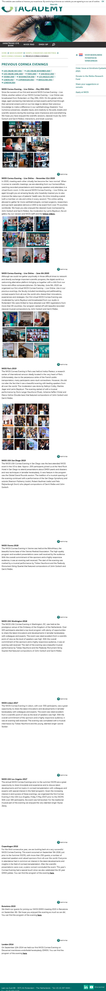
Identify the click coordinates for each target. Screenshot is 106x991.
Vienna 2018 (9, 77)
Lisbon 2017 (9, 80)
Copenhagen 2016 (26, 80)
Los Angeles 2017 (46, 77)
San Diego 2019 (47, 74)
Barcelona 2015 (45, 80)
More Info (53, 4)
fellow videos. (49, 214)
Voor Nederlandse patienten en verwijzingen (93, 58)
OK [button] (103, 1)
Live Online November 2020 (38, 71)
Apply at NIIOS (82, 92)
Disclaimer (100, 987)
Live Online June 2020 (13, 74)
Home (32, 8)
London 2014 (9, 83)
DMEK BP (43, 45)
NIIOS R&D (29, 45)
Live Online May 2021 (13, 71)
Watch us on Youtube (91, 987)
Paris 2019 (31, 74)
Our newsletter (80, 987)
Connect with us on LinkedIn (86, 987)
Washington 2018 (26, 77)
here (52, 873)
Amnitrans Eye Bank (11, 45)
